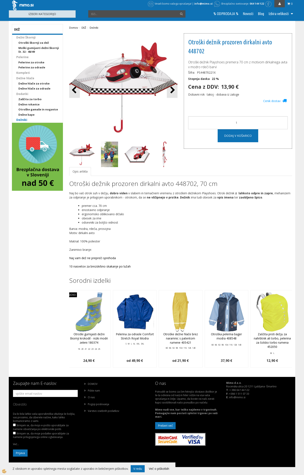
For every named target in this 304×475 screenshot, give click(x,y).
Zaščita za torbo (30, 99)
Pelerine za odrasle (31, 67)
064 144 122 (257, 3)
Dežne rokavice (29, 104)
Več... (16, 444)
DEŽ (84, 27)
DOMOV (92, 384)
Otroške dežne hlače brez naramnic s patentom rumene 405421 (180, 338)
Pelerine (22, 57)
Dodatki (22, 94)
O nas (91, 397)
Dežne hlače (25, 78)
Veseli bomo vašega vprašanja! (170, 3)
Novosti (248, 14)
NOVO (72, 295)
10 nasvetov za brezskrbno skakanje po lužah (100, 266)
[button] (172, 90)
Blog (261, 14)
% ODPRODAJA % (225, 14)
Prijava (20, 453)
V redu (137, 469)
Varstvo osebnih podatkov (103, 411)
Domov (73, 27)
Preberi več (165, 426)
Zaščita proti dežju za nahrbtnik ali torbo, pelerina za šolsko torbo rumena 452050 (272, 340)
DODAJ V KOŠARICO (238, 136)
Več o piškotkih (159, 469)
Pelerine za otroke (31, 62)
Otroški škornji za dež (33, 43)
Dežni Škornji (26, 37)
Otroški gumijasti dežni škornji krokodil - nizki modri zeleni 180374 (89, 338)
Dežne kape (26, 115)
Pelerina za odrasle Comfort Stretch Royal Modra (135, 336)
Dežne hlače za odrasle (34, 88)
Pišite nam (94, 390)
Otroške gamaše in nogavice (38, 109)
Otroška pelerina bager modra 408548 (226, 336)
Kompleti (23, 73)
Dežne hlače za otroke (34, 83)
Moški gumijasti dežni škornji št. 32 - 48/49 (38, 50)
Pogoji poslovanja (98, 404)
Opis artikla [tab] (80, 171)
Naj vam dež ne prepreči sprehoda (92, 258)
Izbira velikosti (278, 14)
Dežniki (21, 120)
